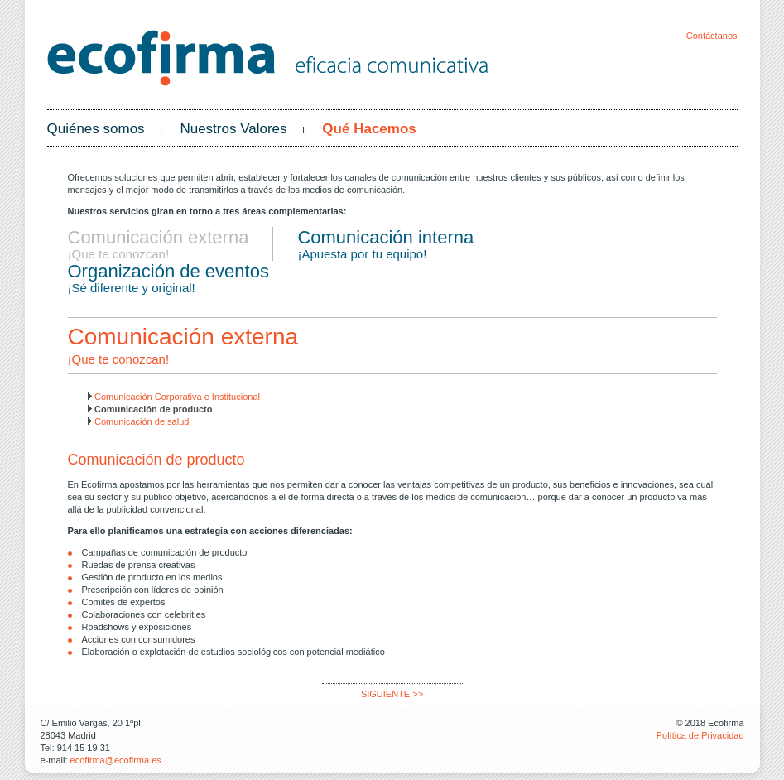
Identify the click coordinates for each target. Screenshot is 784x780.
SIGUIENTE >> (392, 694)
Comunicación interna (385, 237)
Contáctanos (712, 36)
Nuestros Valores (233, 129)
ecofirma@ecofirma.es (115, 760)
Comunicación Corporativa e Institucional (177, 397)
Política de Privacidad (700, 735)
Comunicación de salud (141, 421)
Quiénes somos (96, 129)
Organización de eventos (168, 271)
